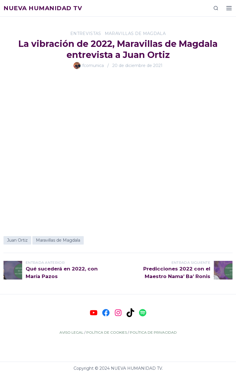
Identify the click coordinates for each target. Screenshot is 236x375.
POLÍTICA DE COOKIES (106, 332)
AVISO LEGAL (71, 332)
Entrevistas (85, 33)
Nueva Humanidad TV (43, 8)
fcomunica (93, 65)
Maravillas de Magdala (135, 33)
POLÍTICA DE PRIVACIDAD (153, 332)
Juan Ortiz (17, 240)
